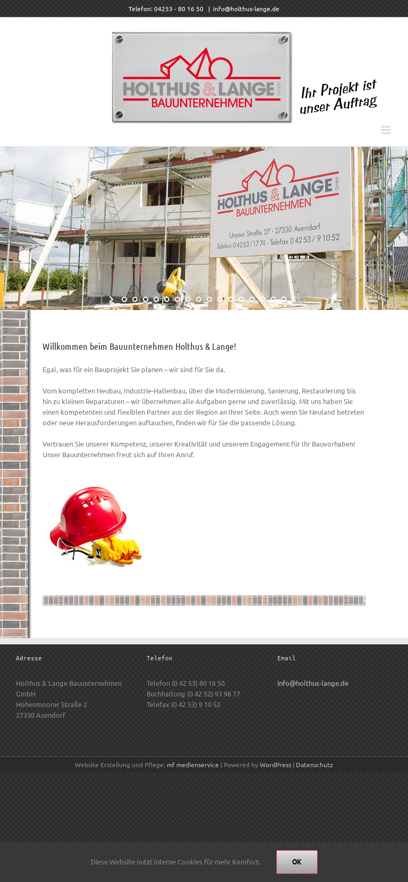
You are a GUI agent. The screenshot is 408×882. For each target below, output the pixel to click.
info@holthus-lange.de (246, 8)
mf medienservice (193, 764)
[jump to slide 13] (251, 299)
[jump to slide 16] (283, 299)
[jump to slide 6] (177, 299)
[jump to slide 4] (156, 299)
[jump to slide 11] (230, 299)
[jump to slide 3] (145, 299)
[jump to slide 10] (220, 299)
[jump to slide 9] (209, 299)
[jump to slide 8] (198, 299)
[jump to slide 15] (273, 299)
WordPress (275, 764)
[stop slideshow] (295, 299)
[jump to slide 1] (124, 299)
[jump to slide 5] (167, 299)
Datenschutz (314, 764)
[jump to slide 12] (241, 299)
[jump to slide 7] (188, 299)
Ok (297, 862)
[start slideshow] (112, 299)
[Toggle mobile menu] (386, 130)
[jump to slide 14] (262, 299)
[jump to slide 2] (135, 299)
